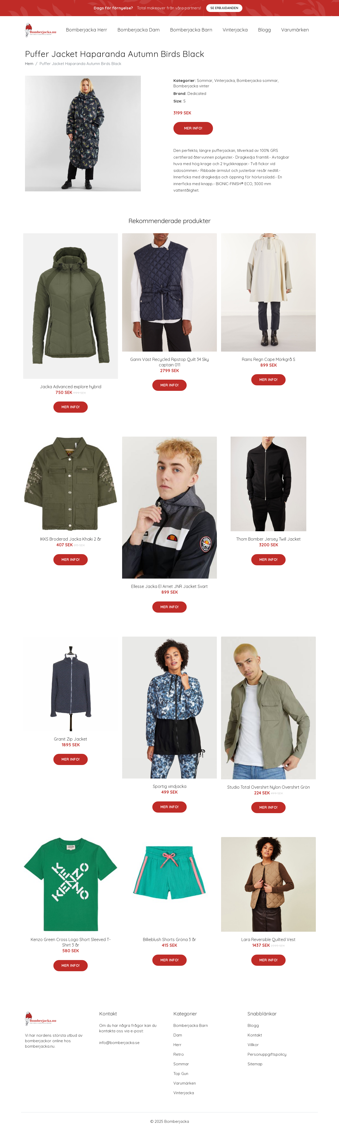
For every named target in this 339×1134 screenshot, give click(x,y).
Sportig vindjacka (169, 790)
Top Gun (180, 1077)
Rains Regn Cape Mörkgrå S (268, 363)
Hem (29, 67)
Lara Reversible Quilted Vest (268, 943)
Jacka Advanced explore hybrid (70, 390)
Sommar (204, 84)
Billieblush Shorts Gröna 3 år (169, 943)
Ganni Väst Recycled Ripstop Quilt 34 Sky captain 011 (169, 365)
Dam (177, 1038)
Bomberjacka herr (86, 32)
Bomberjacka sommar (257, 84)
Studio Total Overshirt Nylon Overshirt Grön (268, 790)
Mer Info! (193, 131)
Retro (178, 1057)
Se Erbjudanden (224, 8)
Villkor (253, 1048)
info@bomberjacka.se (119, 1046)
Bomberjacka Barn (190, 1029)
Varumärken (295, 32)
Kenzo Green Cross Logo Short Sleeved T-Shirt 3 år (71, 946)
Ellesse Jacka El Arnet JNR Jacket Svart (169, 590)
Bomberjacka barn (191, 32)
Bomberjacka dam (138, 32)
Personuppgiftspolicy (267, 1057)
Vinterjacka (235, 32)
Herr (177, 1048)
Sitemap (255, 1067)
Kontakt (255, 1038)
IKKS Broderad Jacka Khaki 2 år (70, 542)
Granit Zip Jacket (70, 742)
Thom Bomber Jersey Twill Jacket (268, 542)
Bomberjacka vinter (191, 89)
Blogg (264, 32)
